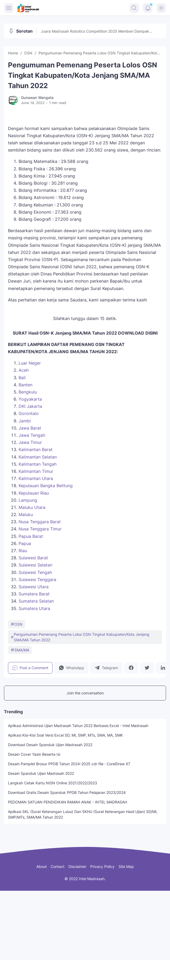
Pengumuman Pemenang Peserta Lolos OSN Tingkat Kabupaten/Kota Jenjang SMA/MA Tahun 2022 (80, 637)
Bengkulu (28, 392)
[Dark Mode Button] (161, 8)
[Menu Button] (9, 8)
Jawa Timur (30, 442)
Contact (57, 866)
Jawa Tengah (32, 435)
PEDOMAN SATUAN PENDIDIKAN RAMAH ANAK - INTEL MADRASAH (67, 802)
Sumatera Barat (34, 593)
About (41, 866)
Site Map (126, 866)
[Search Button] (134, 8)
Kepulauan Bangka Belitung (46, 485)
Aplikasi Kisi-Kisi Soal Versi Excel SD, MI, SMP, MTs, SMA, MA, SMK (65, 735)
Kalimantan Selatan (38, 457)
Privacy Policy (102, 866)
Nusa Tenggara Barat (40, 521)
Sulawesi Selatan (35, 565)
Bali (22, 377)
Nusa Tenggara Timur (40, 528)
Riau (23, 550)
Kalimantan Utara (36, 478)
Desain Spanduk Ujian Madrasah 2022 (41, 773)
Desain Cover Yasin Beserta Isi (34, 754)
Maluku (26, 514)
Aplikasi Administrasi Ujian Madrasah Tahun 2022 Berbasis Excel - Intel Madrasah (78, 725)
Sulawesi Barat (33, 557)
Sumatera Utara (34, 608)
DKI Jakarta (30, 406)
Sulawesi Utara (34, 586)
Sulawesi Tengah (35, 572)
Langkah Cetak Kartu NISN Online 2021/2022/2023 (52, 783)
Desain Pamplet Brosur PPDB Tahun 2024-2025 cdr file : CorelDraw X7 (69, 764)
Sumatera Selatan (36, 601)
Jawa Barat (30, 428)
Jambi (25, 420)
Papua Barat (31, 536)
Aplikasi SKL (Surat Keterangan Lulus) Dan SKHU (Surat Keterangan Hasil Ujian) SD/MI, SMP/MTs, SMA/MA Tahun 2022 (83, 814)
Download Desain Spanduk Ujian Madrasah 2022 (50, 744)
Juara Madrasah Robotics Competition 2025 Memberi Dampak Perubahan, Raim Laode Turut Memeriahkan (95, 31)
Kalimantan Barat (36, 449)
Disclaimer (77, 866)
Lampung (28, 500)
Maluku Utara (32, 507)
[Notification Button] (147, 8)
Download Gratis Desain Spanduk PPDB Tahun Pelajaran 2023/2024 (67, 792)
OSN (17, 624)
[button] (71, 668)
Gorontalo (29, 413)
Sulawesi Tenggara (37, 579)
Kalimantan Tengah (37, 464)
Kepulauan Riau (34, 493)
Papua (25, 543)
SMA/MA (20, 650)
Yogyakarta (30, 399)
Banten (25, 384)
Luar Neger (30, 363)
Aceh (24, 370)
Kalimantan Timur (36, 471)
